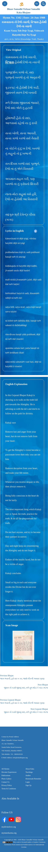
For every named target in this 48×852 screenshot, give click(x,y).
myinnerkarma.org (9, 833)
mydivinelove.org (9, 827)
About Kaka (30, 769)
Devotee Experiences (9, 772)
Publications (6, 775)
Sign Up (28, 785)
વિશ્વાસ (9, 62)
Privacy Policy (7, 785)
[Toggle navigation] (4, 3)
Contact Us (5, 782)
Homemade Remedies (33, 779)
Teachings (29, 772)
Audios (28, 775)
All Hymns (5, 769)
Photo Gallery (6, 779)
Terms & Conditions (9, 789)
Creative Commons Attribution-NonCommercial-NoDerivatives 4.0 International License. (24, 844)
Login (28, 782)
